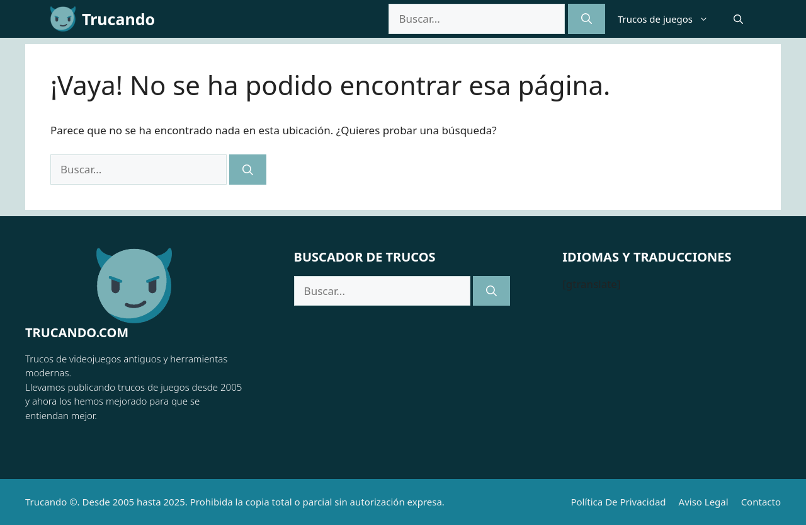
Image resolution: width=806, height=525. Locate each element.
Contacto (761, 501)
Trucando (118, 19)
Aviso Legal (704, 501)
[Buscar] (586, 19)
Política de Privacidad (618, 501)
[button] (738, 19)
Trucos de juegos (669, 19)
